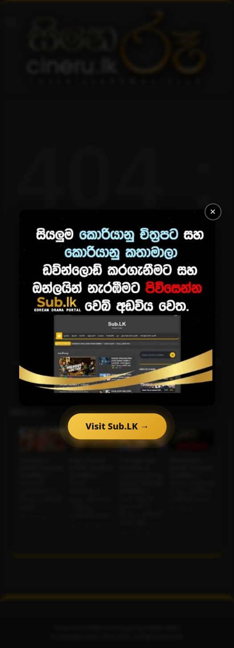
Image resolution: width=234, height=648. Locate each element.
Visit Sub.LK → (117, 426)
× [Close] (213, 211)
